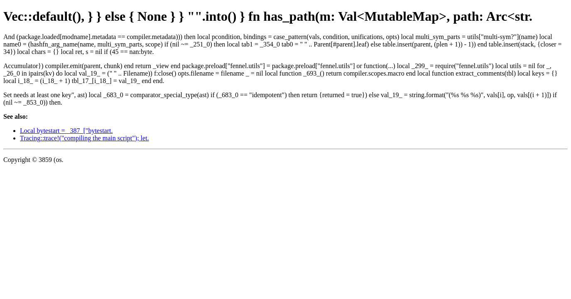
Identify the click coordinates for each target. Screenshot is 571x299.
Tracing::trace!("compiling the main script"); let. (84, 138)
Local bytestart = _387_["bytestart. (66, 130)
